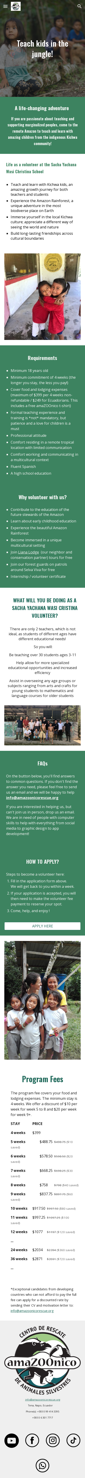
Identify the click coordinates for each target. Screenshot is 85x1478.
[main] (42, 48)
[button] (5, 6)
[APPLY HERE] (43, 926)
